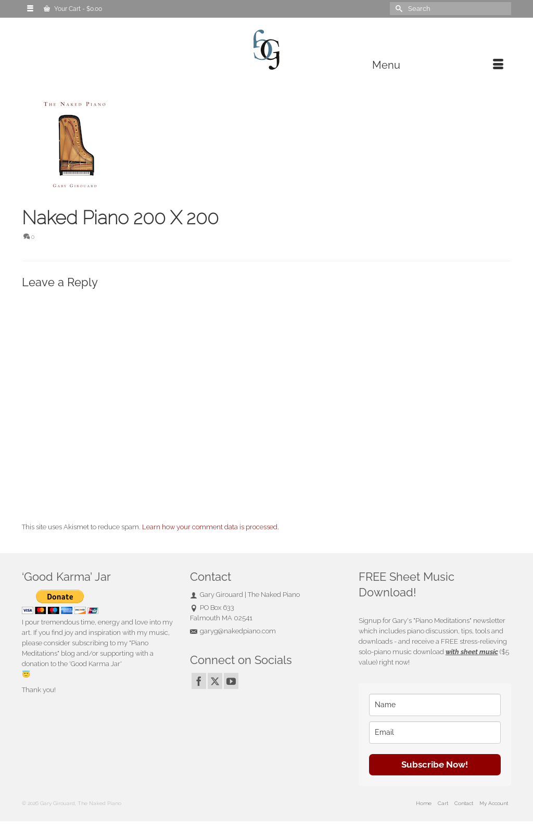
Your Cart (73, 8)
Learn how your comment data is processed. (210, 527)
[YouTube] (231, 681)
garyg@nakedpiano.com (233, 631)
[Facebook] (199, 681)
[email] (435, 732)
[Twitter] (215, 681)
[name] (435, 705)
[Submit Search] (397, 8)
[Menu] (437, 65)
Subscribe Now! (434, 764)
